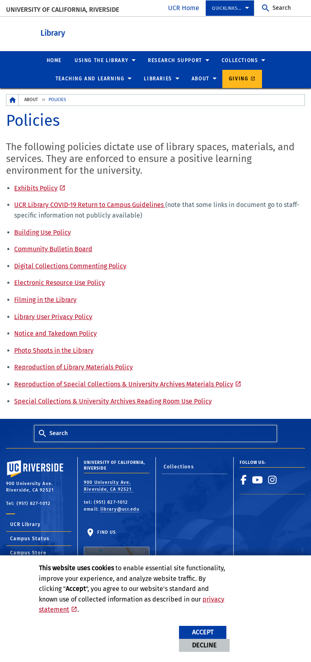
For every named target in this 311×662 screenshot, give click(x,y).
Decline (204, 645)
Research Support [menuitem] (175, 60)
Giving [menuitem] (239, 78)
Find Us (116, 549)
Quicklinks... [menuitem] (227, 8)
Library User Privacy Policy (53, 316)
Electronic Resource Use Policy (59, 282)
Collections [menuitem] (240, 60)
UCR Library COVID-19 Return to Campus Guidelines (89, 204)
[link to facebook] (244, 479)
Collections (179, 466)
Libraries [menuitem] (158, 78)
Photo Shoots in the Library (54, 350)
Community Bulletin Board (53, 248)
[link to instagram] (272, 479)
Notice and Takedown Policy (55, 333)
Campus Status (29, 538)
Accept (202, 632)
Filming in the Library (45, 299)
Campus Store (28, 552)
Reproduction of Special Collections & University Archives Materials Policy (123, 384)
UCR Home (183, 8)
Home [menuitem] (54, 60)
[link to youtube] (257, 479)
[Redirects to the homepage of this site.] (12, 99)
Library (97, 32)
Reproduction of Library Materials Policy (73, 367)
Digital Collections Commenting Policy (70, 266)
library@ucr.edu (120, 508)
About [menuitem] (200, 78)
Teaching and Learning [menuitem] (90, 78)
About (31, 99)
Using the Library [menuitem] (101, 60)
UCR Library (25, 524)
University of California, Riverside (62, 9)
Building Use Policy (42, 232)
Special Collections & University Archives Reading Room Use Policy (113, 401)
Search (282, 7)
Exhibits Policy (36, 188)
